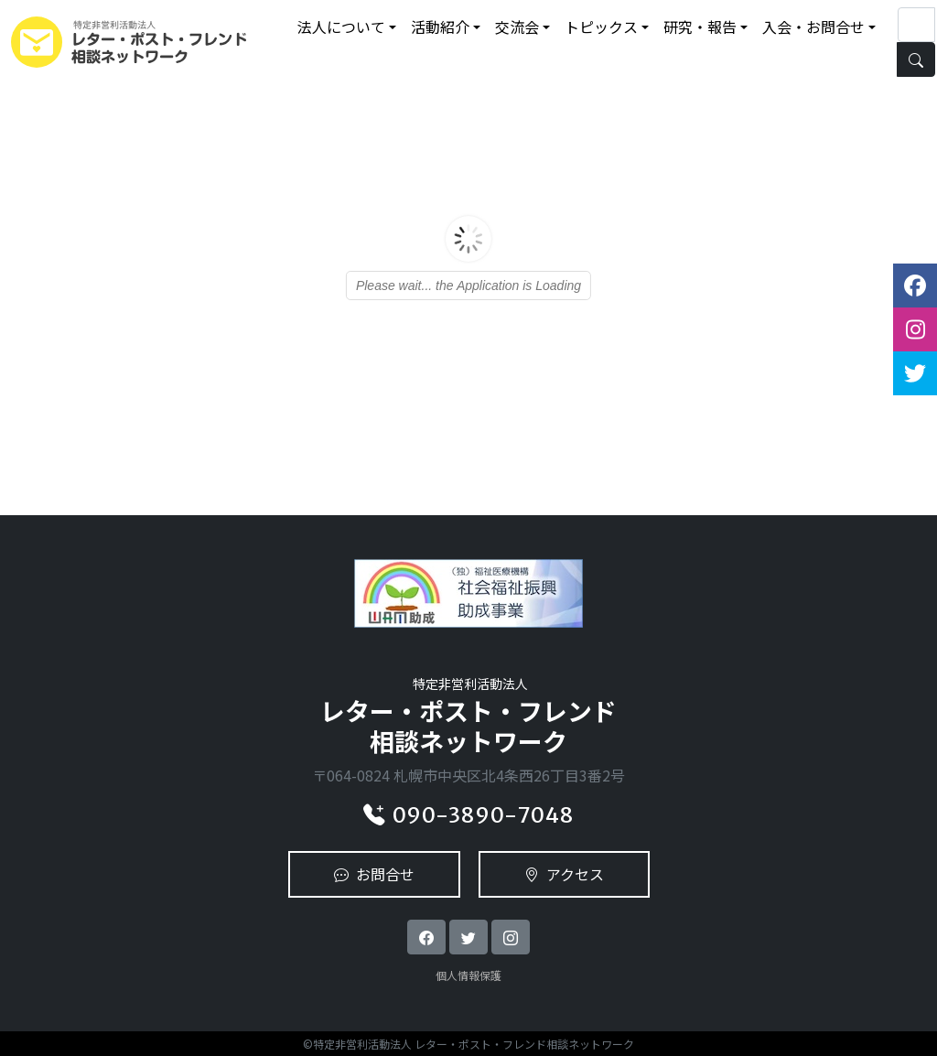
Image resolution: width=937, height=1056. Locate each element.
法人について (341, 27)
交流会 (517, 27)
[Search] (916, 24)
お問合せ (374, 874)
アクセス (564, 874)
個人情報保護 (468, 975)
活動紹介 (440, 27)
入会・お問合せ (813, 27)
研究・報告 (700, 27)
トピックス (601, 27)
